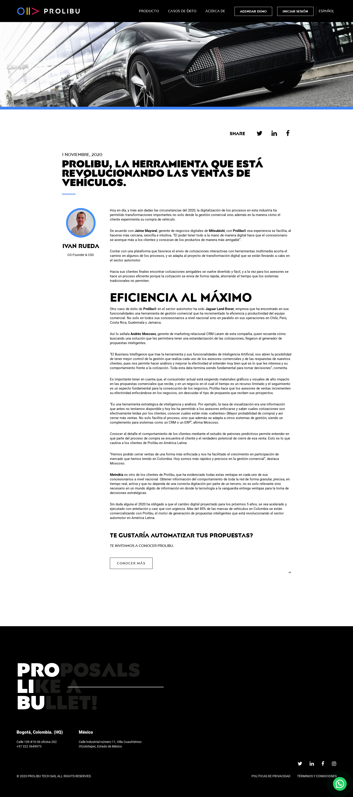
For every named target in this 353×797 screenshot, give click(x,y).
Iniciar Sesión (295, 11)
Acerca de (215, 11)
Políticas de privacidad (271, 776)
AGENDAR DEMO (253, 11)
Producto (149, 11)
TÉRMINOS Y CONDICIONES (317, 776)
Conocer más (131, 563)
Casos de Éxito (182, 11)
